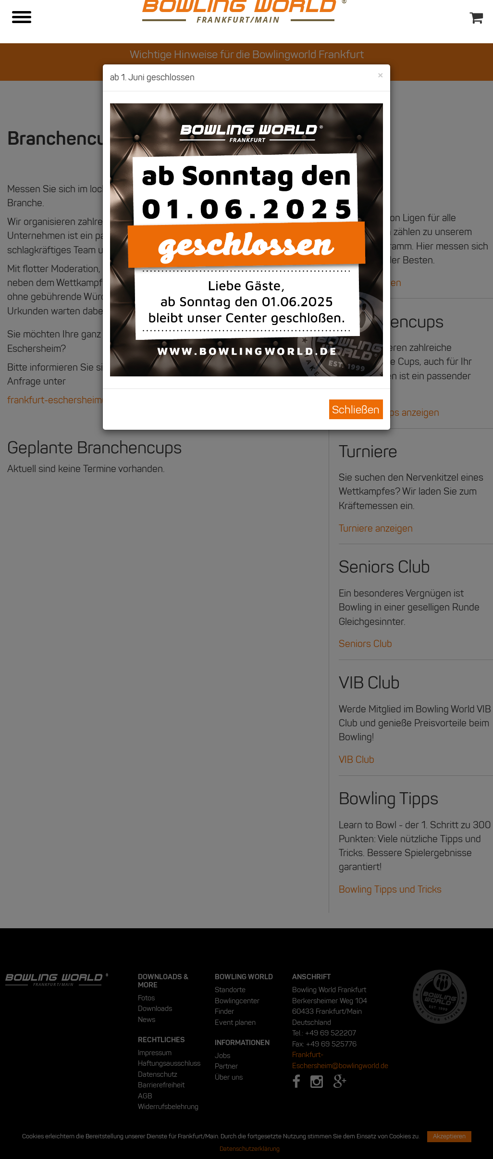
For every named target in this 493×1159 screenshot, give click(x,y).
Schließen (356, 409)
